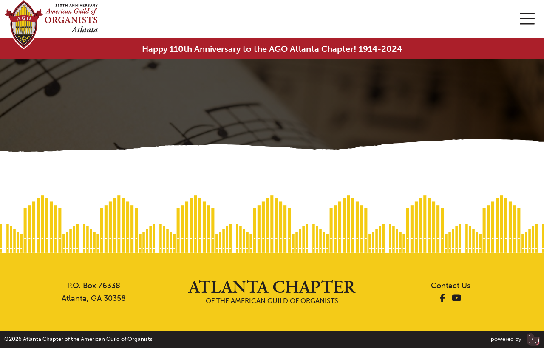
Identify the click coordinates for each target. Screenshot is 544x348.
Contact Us (450, 285)
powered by (515, 339)
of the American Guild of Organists (272, 292)
